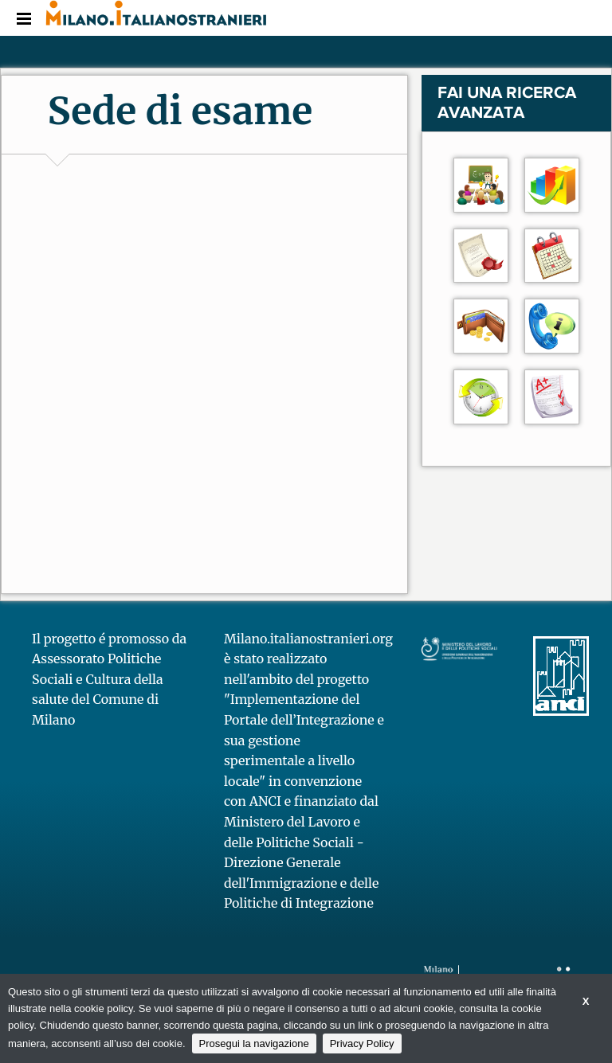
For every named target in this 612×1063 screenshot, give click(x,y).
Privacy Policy (362, 1043)
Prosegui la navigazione (254, 1043)
